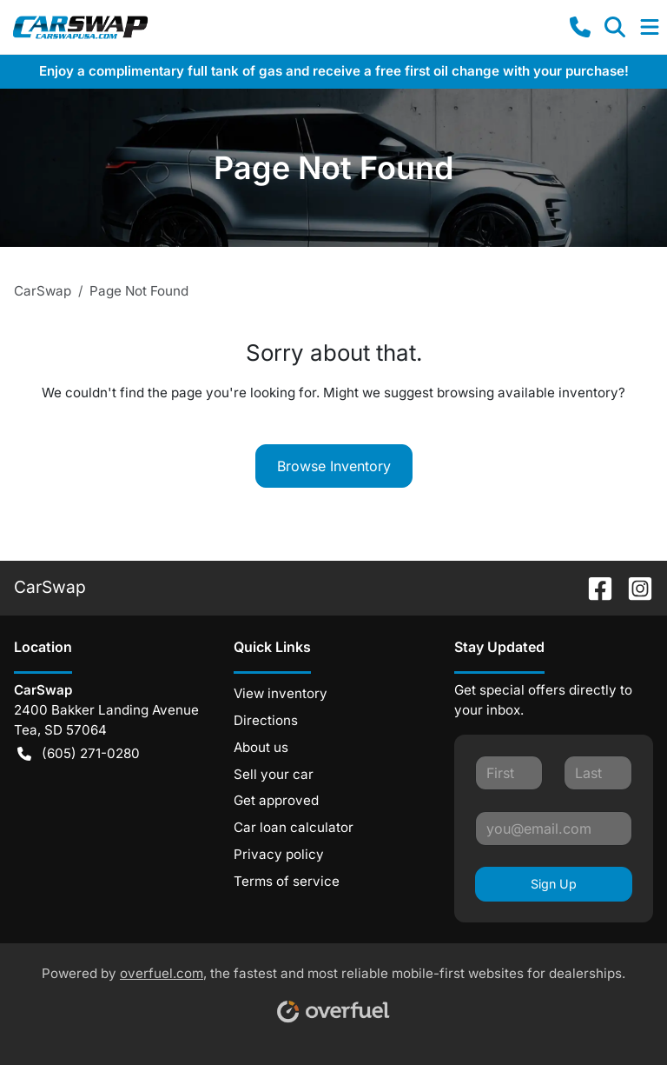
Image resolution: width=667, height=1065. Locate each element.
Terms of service (287, 881)
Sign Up (554, 883)
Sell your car (274, 774)
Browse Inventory (334, 466)
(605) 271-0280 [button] (78, 754)
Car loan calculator (293, 827)
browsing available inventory (527, 392)
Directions (266, 720)
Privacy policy (279, 854)
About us (261, 747)
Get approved (276, 800)
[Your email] (553, 828)
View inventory (280, 693)
